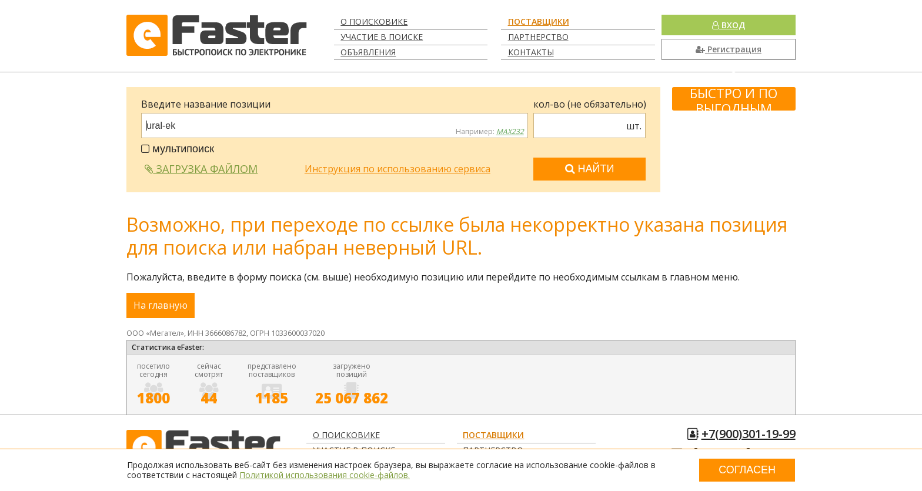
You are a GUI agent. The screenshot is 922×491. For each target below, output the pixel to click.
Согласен (747, 470)
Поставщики (538, 21)
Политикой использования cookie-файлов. (324, 474)
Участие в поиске (381, 36)
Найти (589, 169)
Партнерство (538, 36)
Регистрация (728, 49)
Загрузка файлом (201, 169)
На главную (160, 305)
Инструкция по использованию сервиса (397, 168)
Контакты (531, 52)
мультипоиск (177, 149)
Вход (728, 25)
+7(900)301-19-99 (748, 434)
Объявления (368, 52)
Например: (490, 131)
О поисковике (373, 21)
